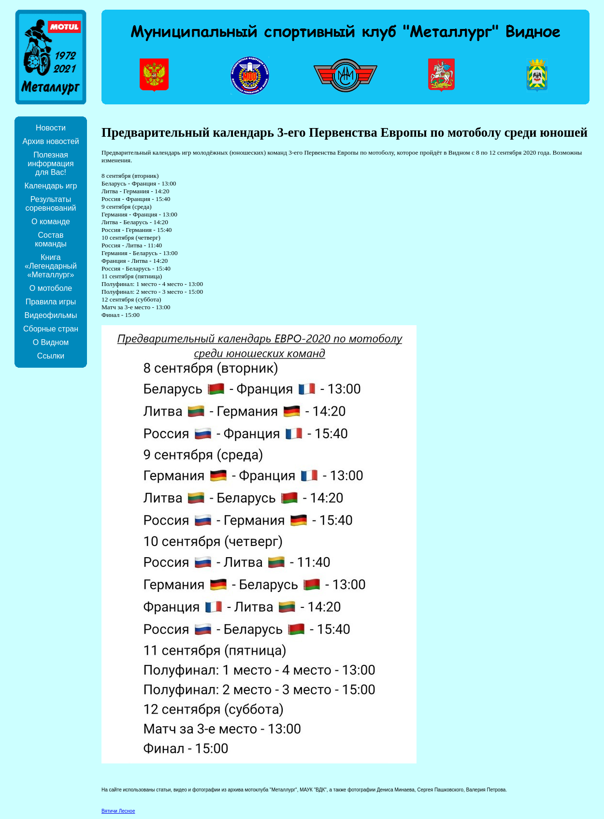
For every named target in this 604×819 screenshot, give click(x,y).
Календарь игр (51, 186)
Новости (51, 128)
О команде (50, 221)
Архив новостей (50, 141)
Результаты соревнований (50, 203)
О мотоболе (50, 288)
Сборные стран (50, 329)
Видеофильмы (50, 315)
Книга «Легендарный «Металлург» (51, 266)
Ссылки (50, 356)
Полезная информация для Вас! (50, 163)
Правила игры (51, 302)
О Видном (51, 342)
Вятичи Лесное (118, 811)
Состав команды (51, 239)
